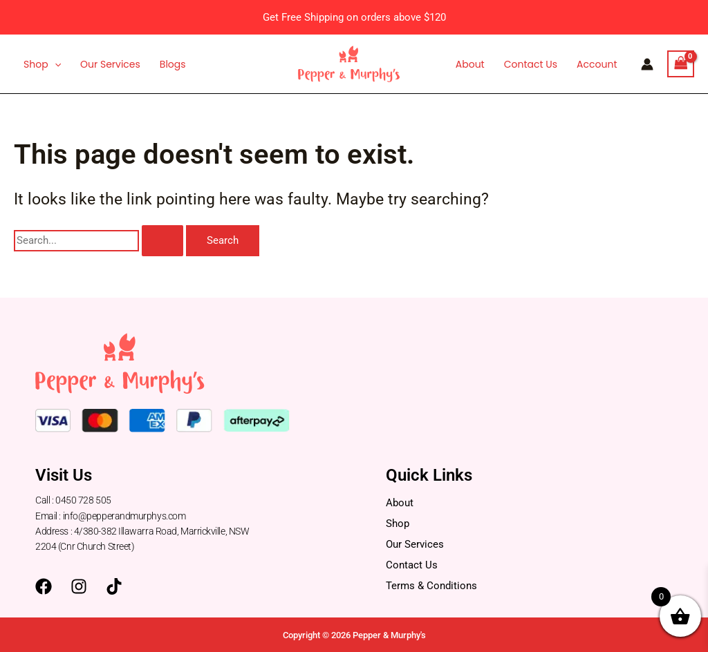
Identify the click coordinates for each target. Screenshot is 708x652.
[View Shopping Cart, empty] (681, 63)
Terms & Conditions (431, 585)
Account (597, 64)
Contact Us (530, 64)
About (470, 64)
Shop (42, 64)
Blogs (173, 64)
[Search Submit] (162, 240)
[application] (54, 64)
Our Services (110, 64)
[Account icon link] (647, 64)
